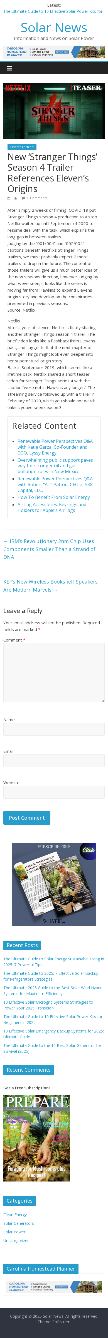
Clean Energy (15, 1214)
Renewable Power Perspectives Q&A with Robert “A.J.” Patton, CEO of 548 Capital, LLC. (55, 484)
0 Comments (34, 198)
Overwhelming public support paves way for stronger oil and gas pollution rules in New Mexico (55, 466)
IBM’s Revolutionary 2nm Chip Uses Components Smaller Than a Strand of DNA (49, 549)
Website (11, 782)
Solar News (54, 27)
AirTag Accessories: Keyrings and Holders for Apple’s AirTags (52, 507)
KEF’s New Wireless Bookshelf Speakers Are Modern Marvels (50, 585)
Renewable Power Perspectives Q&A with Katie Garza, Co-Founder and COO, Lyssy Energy (55, 447)
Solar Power (14, 1232)
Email (8, 751)
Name (9, 719)
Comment (14, 640)
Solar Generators (18, 1223)
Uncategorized (22, 147)
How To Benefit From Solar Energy (54, 497)
